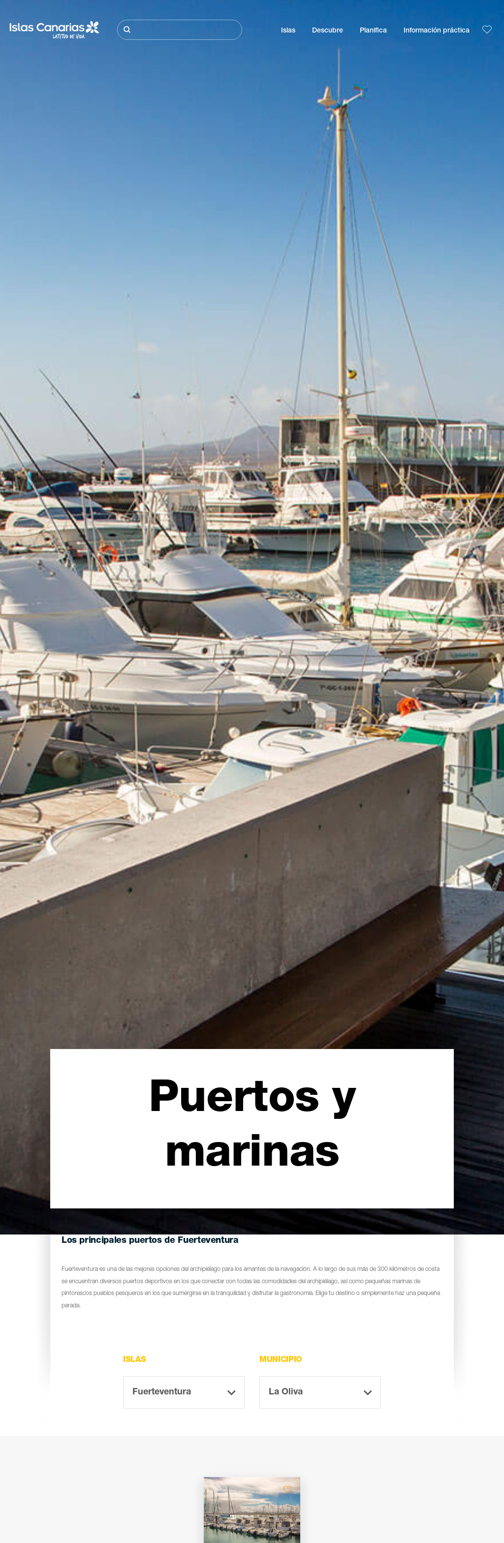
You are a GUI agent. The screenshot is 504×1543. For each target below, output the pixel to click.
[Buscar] (179, 30)
